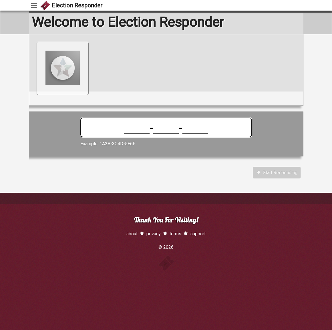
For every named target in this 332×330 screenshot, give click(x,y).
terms (175, 233)
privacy (153, 233)
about (132, 233)
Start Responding (277, 172)
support (198, 233)
